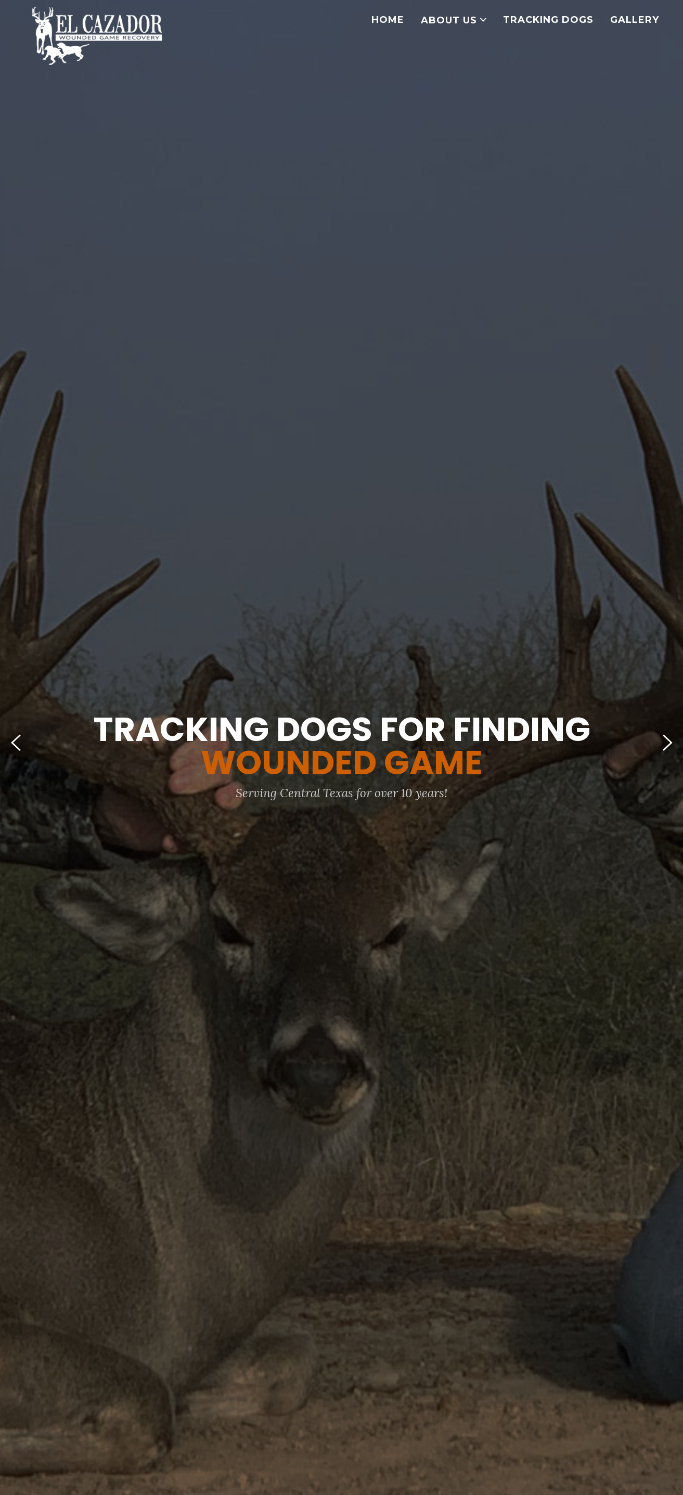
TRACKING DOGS (548, 19)
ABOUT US (453, 20)
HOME (387, 19)
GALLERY (634, 19)
